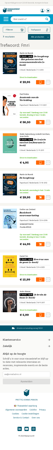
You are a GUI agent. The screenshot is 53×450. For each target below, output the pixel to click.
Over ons (36, 417)
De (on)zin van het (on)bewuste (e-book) (33, 142)
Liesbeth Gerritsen (42, 134)
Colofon (33, 410)
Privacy (42, 410)
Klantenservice (26, 339)
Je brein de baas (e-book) (33, 296)
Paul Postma (24, 94)
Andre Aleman (25, 291)
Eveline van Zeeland (27, 209)
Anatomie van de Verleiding (29, 99)
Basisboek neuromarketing (29, 214)
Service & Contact (21, 417)
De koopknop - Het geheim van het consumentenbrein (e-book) (34, 60)
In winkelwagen (40, 82)
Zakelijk (26, 346)
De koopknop (27, 178)
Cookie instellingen (30, 414)
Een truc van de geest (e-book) (34, 261)
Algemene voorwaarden (16, 410)
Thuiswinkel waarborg (25, 406)
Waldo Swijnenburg (27, 134)
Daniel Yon (24, 256)
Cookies (15, 414)
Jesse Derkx (24, 136)
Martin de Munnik (26, 53)
